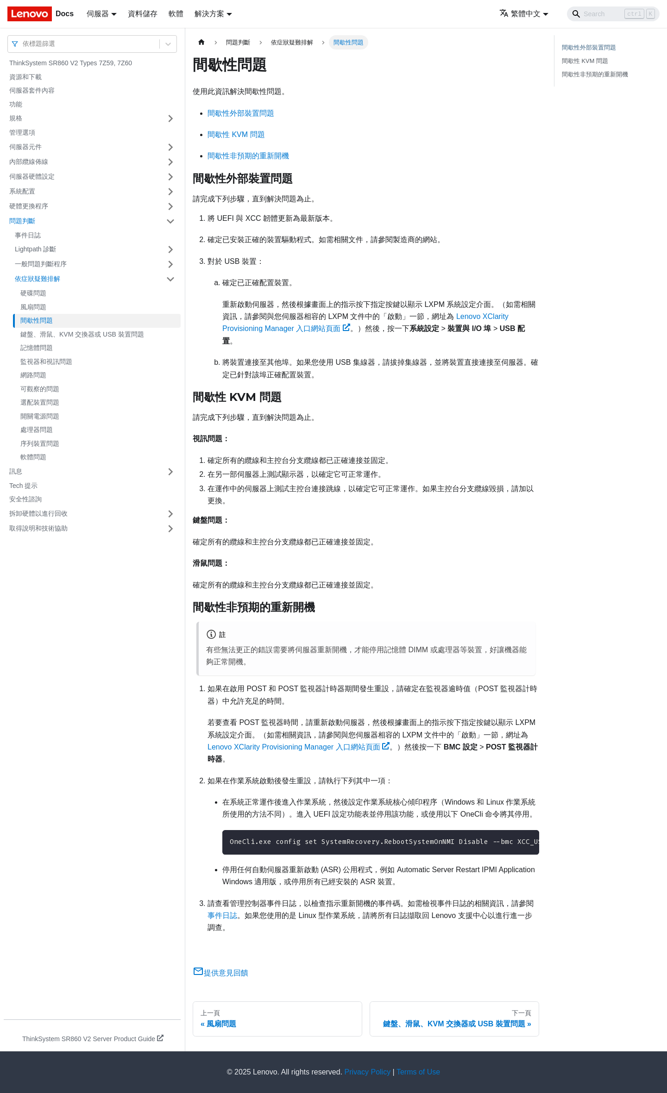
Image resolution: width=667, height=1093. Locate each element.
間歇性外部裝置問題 (241, 113)
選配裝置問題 (39, 402)
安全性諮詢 (25, 499)
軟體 (176, 14)
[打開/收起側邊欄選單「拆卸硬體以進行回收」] (170, 513)
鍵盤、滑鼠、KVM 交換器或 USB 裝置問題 (82, 334)
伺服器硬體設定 (32, 176)
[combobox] (24, 43)
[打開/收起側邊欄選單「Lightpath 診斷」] (170, 249)
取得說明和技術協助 (38, 528)
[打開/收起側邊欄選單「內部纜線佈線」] (170, 162)
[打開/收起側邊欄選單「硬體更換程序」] (170, 206)
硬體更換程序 (28, 206)
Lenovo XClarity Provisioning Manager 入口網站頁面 (299, 747)
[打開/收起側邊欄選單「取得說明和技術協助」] (170, 528)
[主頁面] (201, 42)
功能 (15, 104)
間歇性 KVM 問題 (236, 134)
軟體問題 (33, 457)
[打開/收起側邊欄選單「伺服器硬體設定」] (170, 176)
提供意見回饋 (220, 973)
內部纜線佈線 (28, 161)
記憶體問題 (36, 347)
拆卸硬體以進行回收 (38, 513)
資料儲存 (142, 14)
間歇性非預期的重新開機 (248, 156)
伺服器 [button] (98, 14)
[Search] (613, 13)
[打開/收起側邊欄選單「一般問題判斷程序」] (170, 264)
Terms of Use (418, 1072)
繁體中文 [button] (520, 14)
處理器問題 (36, 429)
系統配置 (22, 191)
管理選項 (22, 132)
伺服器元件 (25, 146)
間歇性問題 (36, 320)
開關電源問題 (39, 416)
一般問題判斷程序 (41, 264)
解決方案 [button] (209, 14)
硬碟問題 (33, 293)
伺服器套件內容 (32, 90)
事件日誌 (28, 235)
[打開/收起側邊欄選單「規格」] (170, 118)
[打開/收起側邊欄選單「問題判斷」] (170, 221)
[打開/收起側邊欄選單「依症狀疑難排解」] (170, 279)
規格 (15, 118)
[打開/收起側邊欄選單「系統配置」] (170, 191)
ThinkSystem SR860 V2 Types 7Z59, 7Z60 (70, 63)
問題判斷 (22, 221)
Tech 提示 (23, 485)
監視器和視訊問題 (46, 361)
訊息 (15, 471)
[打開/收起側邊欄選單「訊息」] (170, 471)
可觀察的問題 (39, 389)
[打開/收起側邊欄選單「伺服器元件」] (170, 147)
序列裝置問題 (39, 443)
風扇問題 (33, 307)
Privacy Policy (368, 1072)
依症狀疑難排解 (37, 278)
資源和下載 (25, 77)
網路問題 (33, 375)
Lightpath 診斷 (36, 249)
